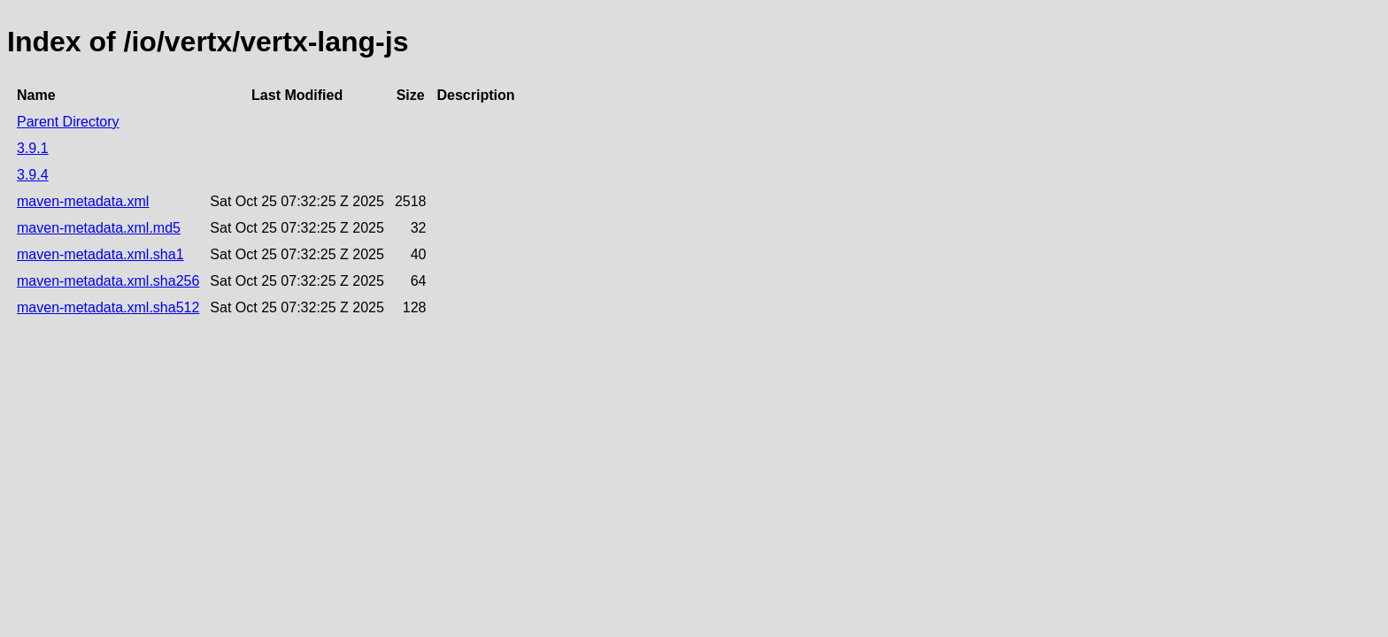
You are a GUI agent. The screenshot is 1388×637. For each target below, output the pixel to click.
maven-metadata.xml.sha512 (108, 307)
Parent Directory (68, 121)
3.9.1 (33, 148)
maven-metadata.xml (83, 201)
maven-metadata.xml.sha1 (100, 254)
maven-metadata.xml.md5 (99, 227)
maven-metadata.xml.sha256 (108, 280)
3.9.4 (33, 174)
